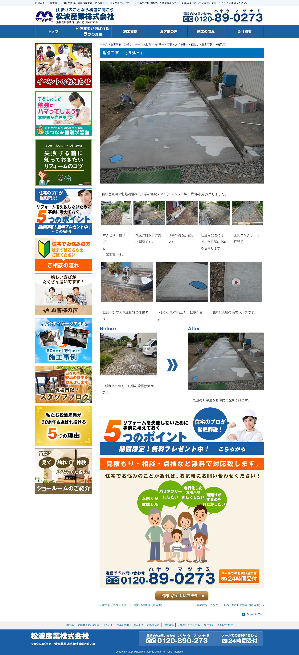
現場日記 (169, 624)
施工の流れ (123, 624)
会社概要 (209, 624)
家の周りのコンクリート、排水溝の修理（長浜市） (133, 605)
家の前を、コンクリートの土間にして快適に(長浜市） (229, 605)
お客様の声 (153, 624)
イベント (108, 624)
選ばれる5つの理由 (88, 624)
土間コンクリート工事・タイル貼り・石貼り (172, 44)
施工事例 (116, 44)
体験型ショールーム (189, 624)
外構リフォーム (133, 44)
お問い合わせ (225, 624)
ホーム (104, 44)
